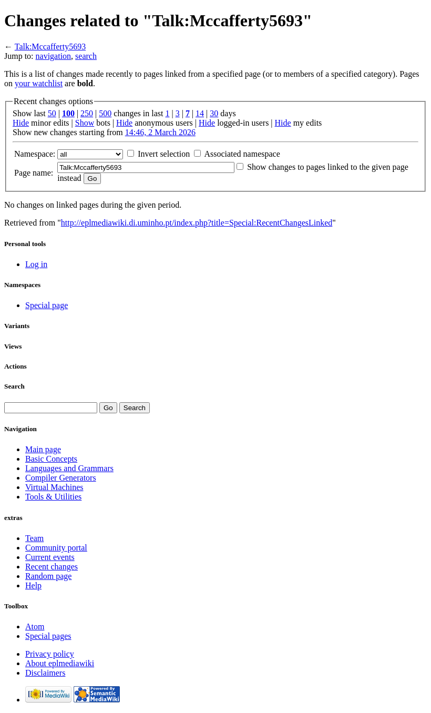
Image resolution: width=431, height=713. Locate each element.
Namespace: (34, 153)
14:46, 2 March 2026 (160, 132)
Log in (36, 264)
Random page (48, 576)
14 (200, 113)
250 (86, 113)
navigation (53, 56)
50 (52, 113)
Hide (21, 122)
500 (105, 113)
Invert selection (164, 153)
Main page (43, 449)
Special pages (48, 635)
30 (214, 113)
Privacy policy (49, 653)
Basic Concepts (51, 458)
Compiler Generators (60, 477)
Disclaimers (45, 672)
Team (34, 538)
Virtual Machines (54, 487)
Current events (50, 557)
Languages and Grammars (69, 468)
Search (14, 386)
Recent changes (51, 566)
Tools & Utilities (53, 496)
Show (84, 122)
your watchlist (39, 83)
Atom (34, 626)
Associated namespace (242, 153)
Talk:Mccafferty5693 (50, 46)
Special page (46, 305)
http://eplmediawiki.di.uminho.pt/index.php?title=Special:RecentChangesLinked (196, 222)
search (86, 56)
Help (33, 585)
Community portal (56, 547)
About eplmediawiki (59, 663)
